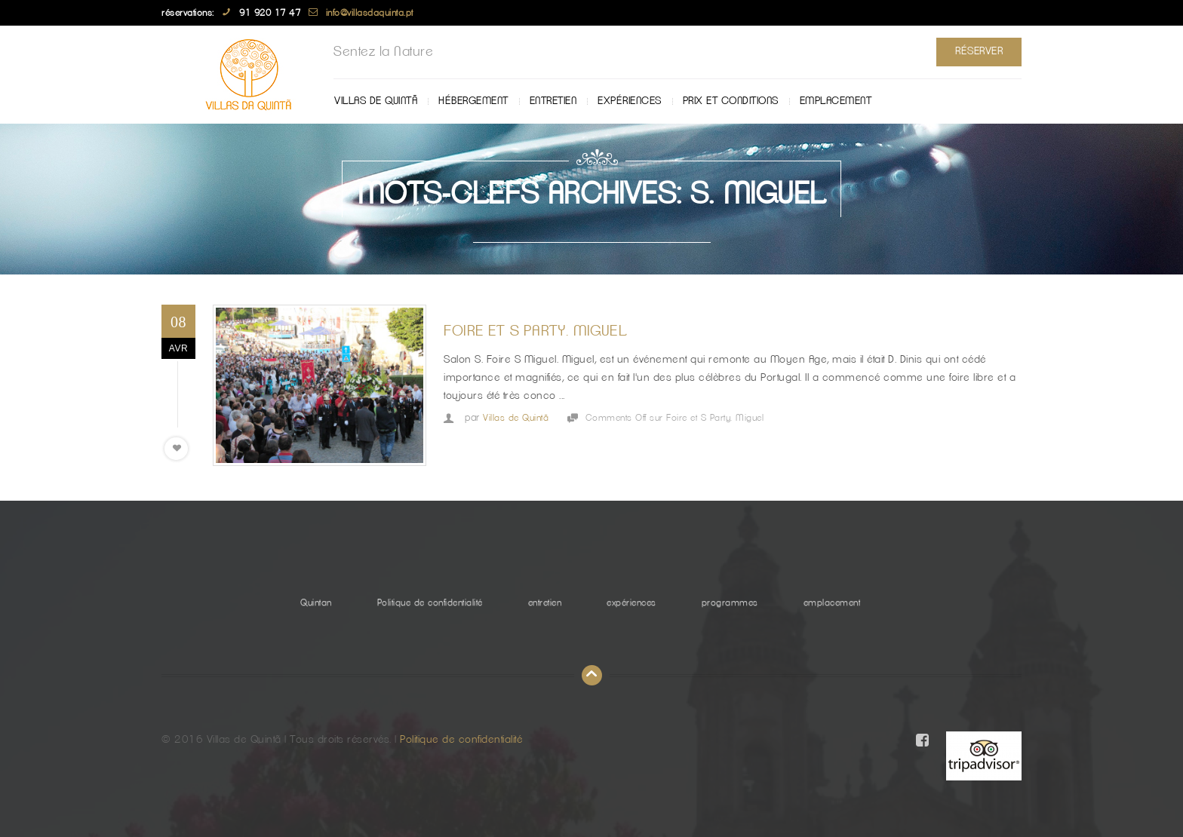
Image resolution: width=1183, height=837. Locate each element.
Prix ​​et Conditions (731, 101)
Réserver (979, 51)
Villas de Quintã (375, 101)
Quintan (316, 602)
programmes (730, 602)
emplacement (836, 101)
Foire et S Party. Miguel (535, 331)
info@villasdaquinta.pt (369, 12)
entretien (553, 101)
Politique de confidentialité (430, 602)
